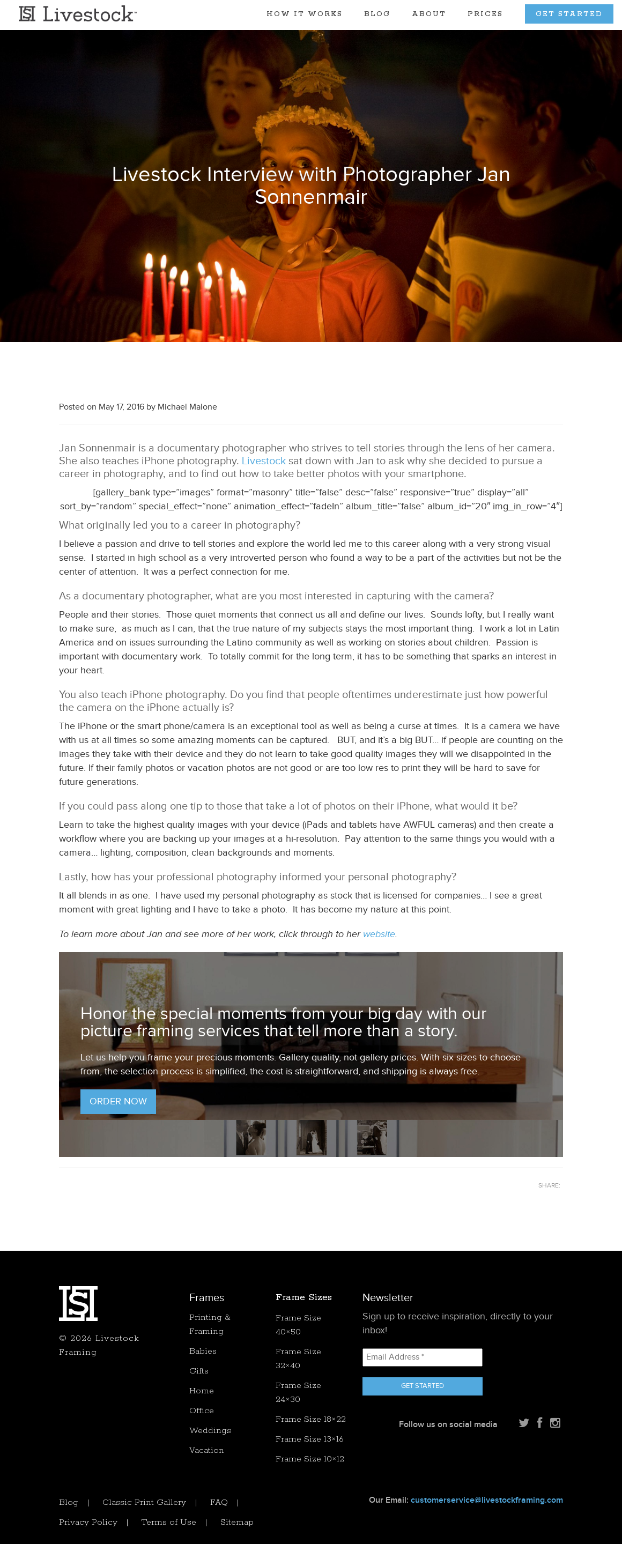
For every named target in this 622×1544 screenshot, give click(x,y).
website (379, 934)
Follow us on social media (448, 1424)
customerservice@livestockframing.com (487, 1500)
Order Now (118, 1101)
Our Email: (466, 1500)
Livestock (264, 461)
